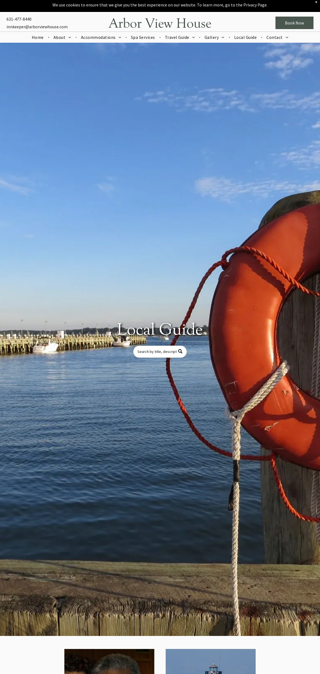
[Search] (160, 352)
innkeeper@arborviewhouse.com (37, 18)
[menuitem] (38, 29)
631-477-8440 (19, 10)
